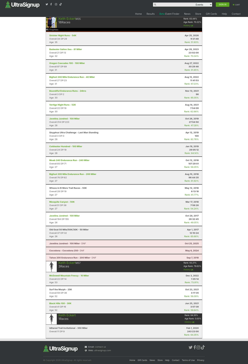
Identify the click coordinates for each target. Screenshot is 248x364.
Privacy (200, 360)
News (187, 13)
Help (224, 13)
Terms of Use (188, 360)
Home (138, 13)
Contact (236, 13)
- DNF (67, 243)
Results (151, 13)
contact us (100, 346)
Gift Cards (211, 13)
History (188, 25)
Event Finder (169, 13)
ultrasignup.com (102, 350)
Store (198, 13)
